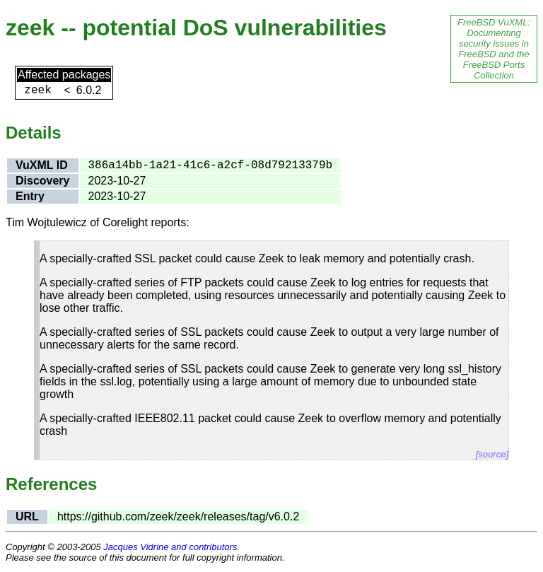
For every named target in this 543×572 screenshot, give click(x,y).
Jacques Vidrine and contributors (170, 547)
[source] (492, 454)
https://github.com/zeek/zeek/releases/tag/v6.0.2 (178, 516)
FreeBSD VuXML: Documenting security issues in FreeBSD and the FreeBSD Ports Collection (493, 49)
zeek (37, 90)
